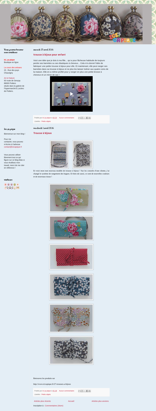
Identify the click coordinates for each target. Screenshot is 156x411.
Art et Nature (9, 78)
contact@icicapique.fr (13, 147)
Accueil (71, 401)
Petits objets (46, 121)
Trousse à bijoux (42, 133)
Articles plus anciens (100, 401)
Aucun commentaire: (67, 118)
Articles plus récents (42, 401)
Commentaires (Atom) (54, 406)
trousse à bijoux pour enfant (49, 54)
